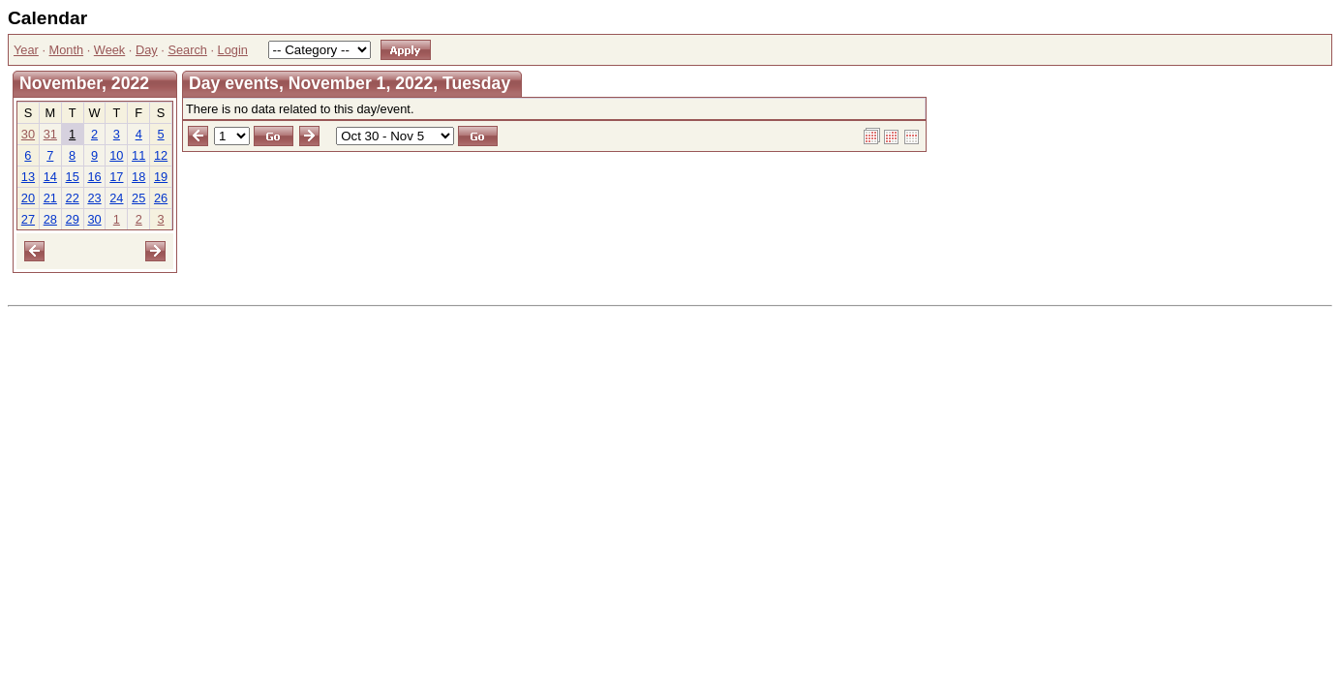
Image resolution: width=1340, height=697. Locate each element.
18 (138, 176)
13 (28, 176)
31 (50, 134)
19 (161, 176)
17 (116, 176)
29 (72, 219)
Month (66, 50)
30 (28, 134)
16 (94, 176)
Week (109, 50)
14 (50, 176)
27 (28, 219)
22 (72, 198)
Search (187, 50)
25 (138, 198)
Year (26, 50)
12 (161, 155)
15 (72, 176)
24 (116, 198)
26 (161, 198)
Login (233, 50)
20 (28, 198)
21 (50, 198)
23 (94, 198)
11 (138, 155)
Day (147, 50)
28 (50, 219)
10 (116, 155)
